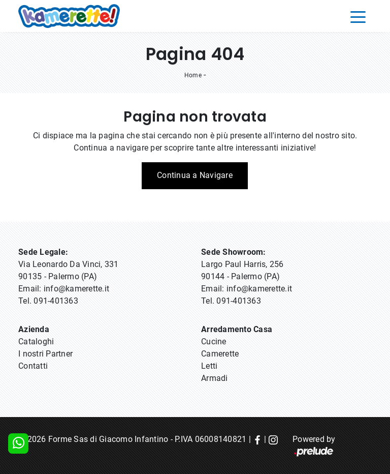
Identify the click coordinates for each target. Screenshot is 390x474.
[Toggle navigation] (358, 16)
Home (193, 75)
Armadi (214, 378)
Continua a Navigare (195, 175)
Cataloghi (36, 341)
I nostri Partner (45, 354)
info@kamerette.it (76, 288)
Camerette (220, 354)
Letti (209, 366)
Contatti (33, 366)
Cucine (213, 341)
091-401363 (56, 301)
